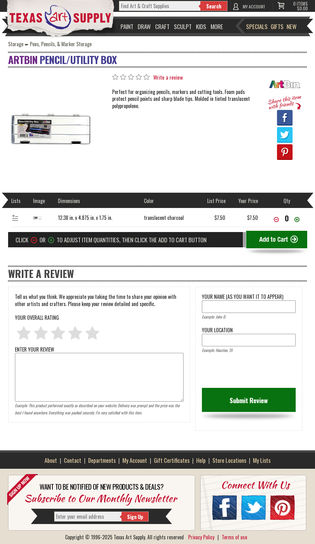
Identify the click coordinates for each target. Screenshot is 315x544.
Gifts (277, 26)
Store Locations (229, 460)
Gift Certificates (171, 460)
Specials (257, 26)
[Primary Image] (50, 128)
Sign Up (135, 517)
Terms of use (234, 537)
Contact (72, 460)
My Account (134, 460)
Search (213, 6)
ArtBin (22, 59)
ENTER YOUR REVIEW (99, 353)
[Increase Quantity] (296, 220)
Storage (15, 44)
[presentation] (249, 372)
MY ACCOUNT (254, 6)
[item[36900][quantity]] (286, 218)
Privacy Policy (201, 537)
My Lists (261, 460)
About (51, 460)
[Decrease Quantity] (276, 220)
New (292, 26)
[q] (159, 6)
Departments (102, 460)
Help (201, 460)
